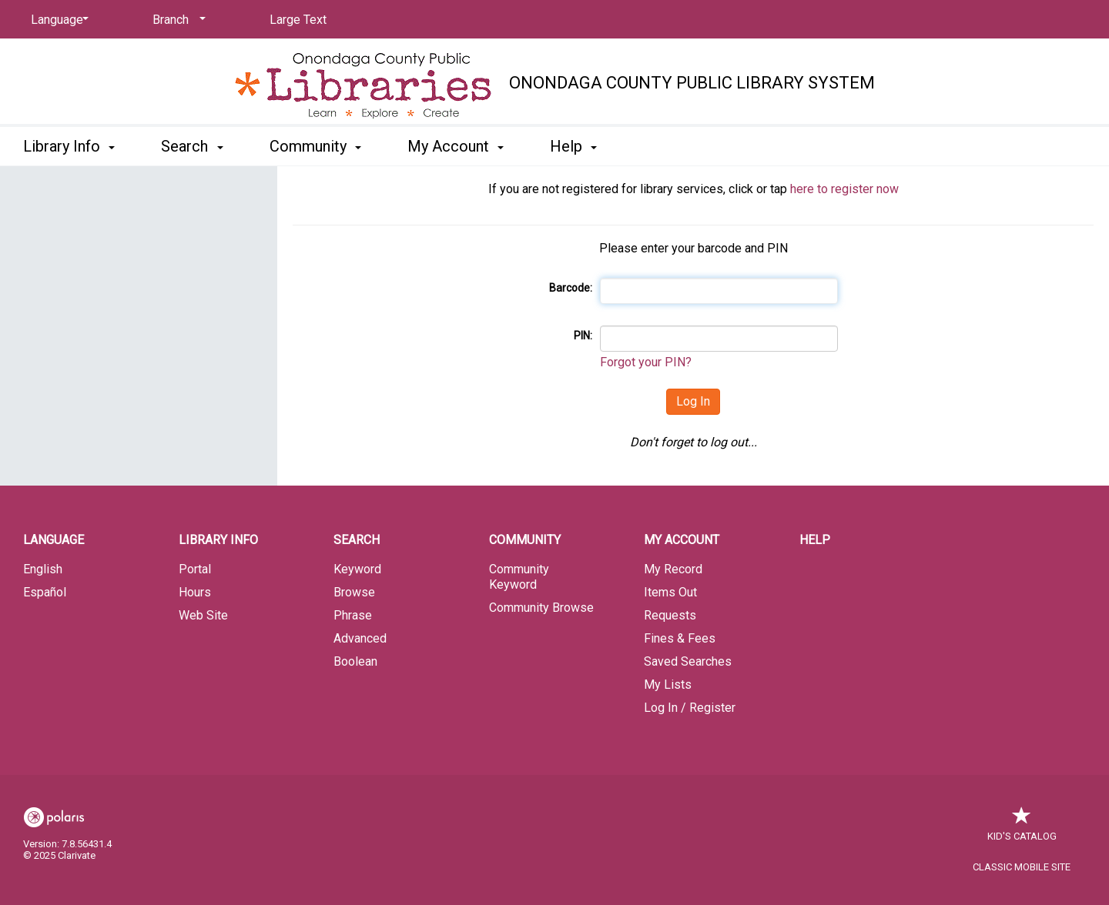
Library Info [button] (69, 146)
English (42, 569)
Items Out (670, 592)
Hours (195, 592)
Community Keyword (519, 577)
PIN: (583, 335)
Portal (195, 569)
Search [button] (192, 146)
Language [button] (53, 540)
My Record (673, 569)
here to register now (844, 189)
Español (44, 592)
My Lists (668, 684)
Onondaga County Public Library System (692, 82)
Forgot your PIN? (646, 362)
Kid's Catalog (1022, 828)
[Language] (57, 20)
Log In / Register (689, 707)
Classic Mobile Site (1021, 867)
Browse (354, 592)
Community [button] (315, 146)
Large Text (298, 19)
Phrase (352, 615)
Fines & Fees (679, 638)
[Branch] (176, 20)
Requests (670, 615)
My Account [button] (455, 146)
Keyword (357, 569)
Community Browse (541, 607)
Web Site (203, 615)
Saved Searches (688, 661)
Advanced (360, 638)
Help (814, 540)
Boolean (355, 661)
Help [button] (573, 146)
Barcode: (570, 288)
